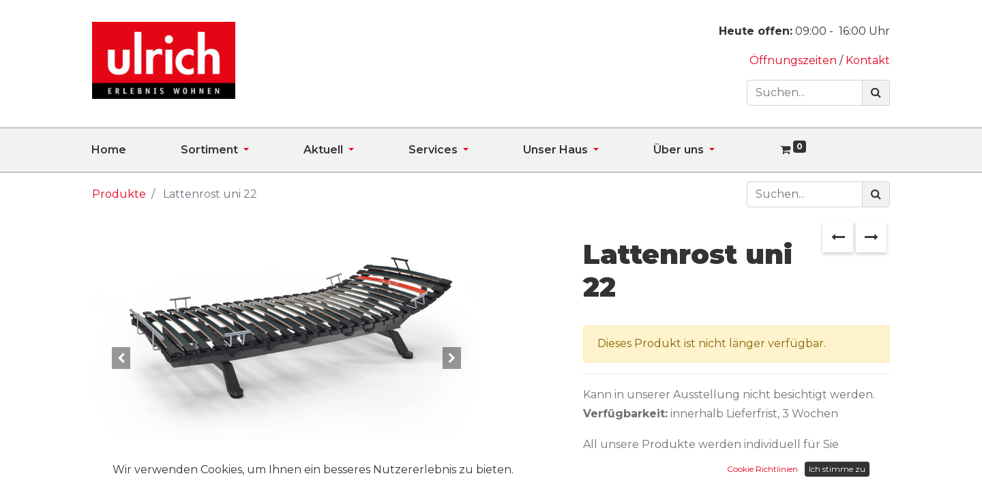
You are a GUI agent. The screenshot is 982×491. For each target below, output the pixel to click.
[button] (121, 358)
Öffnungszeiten (794, 60)
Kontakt (868, 60)
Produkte (119, 194)
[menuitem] (136, 150)
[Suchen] (876, 93)
